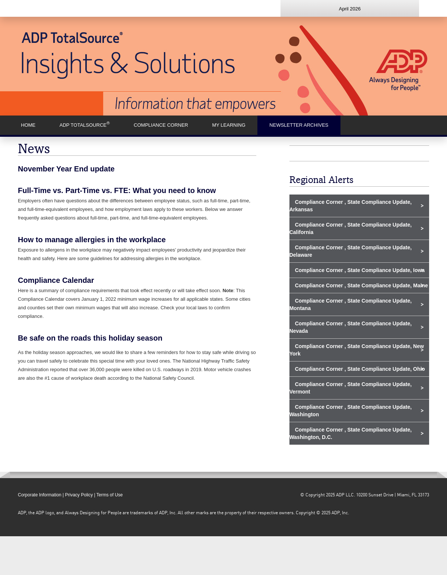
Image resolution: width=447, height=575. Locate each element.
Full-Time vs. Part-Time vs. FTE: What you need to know (117, 190)
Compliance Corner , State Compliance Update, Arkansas (350, 205)
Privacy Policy (79, 494)
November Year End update (66, 169)
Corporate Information (39, 494)
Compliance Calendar (56, 280)
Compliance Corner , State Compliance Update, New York (356, 350)
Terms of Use (109, 494)
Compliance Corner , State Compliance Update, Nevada (350, 327)
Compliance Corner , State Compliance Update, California (350, 228)
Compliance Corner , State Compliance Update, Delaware (350, 251)
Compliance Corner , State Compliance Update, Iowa (360, 270)
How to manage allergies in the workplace (92, 240)
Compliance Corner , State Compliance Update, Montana (350, 304)
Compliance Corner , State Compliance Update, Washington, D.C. (350, 433)
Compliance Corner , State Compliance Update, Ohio (360, 369)
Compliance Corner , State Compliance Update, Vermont (350, 388)
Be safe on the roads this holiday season (90, 338)
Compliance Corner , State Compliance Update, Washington (350, 410)
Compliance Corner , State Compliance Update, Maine (361, 285)
